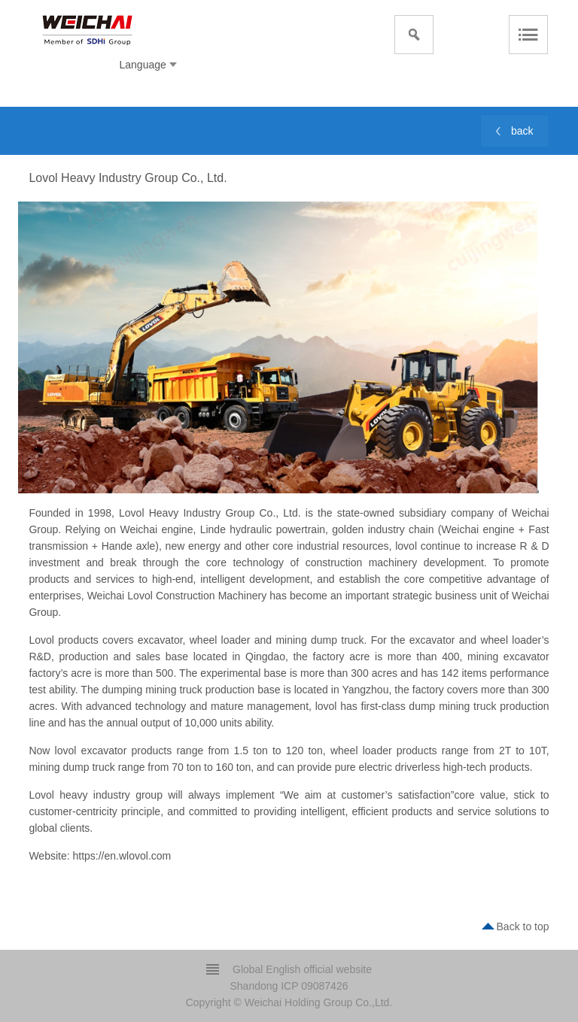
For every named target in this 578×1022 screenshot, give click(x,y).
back (522, 131)
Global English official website (302, 969)
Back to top (523, 926)
